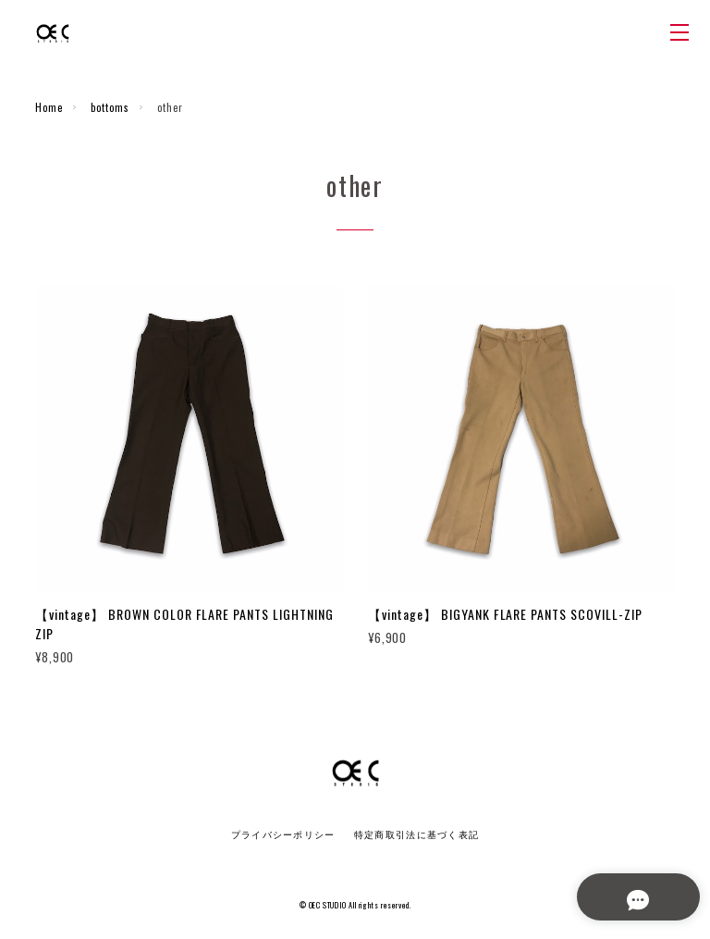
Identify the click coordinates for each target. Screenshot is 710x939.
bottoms (110, 107)
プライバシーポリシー (283, 835)
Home (49, 107)
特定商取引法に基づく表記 (416, 835)
